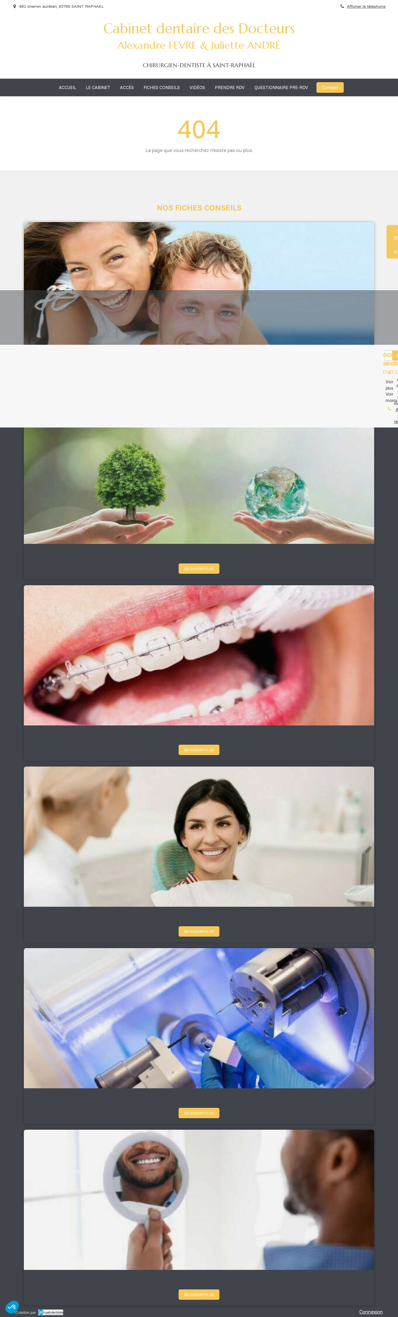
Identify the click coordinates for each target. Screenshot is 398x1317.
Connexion (371, 1312)
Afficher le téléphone (366, 6)
